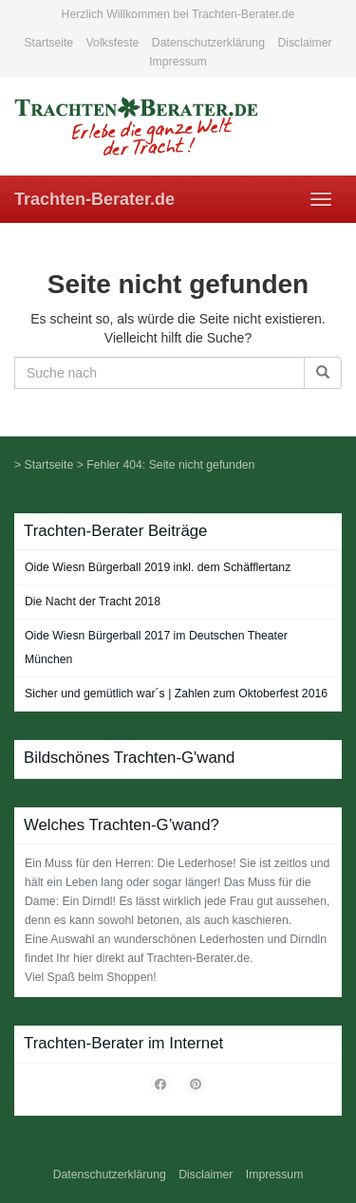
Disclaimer (304, 42)
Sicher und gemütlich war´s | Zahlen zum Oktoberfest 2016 (176, 693)
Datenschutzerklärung (208, 42)
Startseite (48, 42)
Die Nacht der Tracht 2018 (92, 601)
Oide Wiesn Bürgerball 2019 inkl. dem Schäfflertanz (157, 567)
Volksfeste (113, 42)
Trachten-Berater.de (94, 199)
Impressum (178, 61)
